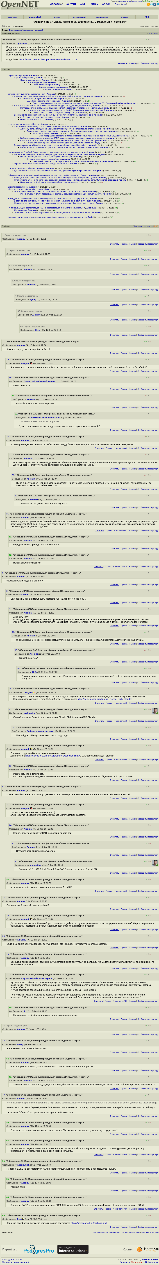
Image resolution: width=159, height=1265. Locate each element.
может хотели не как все (32, 119)
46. (11, 377)
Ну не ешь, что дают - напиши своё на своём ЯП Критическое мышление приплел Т (66, 110)
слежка (124, 17)
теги (124, 4)
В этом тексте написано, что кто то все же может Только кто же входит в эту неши (52, 201)
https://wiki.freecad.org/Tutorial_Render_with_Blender (104, 699)
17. (8, 745)
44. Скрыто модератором (32, 326)
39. (14, 475)
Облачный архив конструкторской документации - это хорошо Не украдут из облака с (48, 175)
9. (3, 786)
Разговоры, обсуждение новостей (26, 30)
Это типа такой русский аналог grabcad (26, 168)
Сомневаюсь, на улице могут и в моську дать (54, 112)
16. (16, 650)
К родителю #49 (120, 1154)
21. (8, 804)
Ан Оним (93, 175)
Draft (90, 217)
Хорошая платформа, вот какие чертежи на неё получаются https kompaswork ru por (47, 217)
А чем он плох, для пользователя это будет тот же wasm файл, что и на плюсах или (53, 96)
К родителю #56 (120, 1209)
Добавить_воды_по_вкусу (87, 143)
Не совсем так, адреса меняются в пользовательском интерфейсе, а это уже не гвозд (54, 203)
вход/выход (102, 17)
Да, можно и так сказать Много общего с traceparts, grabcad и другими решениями (53, 170)
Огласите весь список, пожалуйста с (44, 159)
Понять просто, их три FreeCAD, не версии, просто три (46, 157)
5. (3, 573)
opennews (22, 43)
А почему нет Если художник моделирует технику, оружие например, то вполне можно (61, 129)
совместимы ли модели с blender (23, 124)
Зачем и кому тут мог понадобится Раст (27, 94)
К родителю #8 (120, 703)
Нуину (57, 84)
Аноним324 (92, 208)
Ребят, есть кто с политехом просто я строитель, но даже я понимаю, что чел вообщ (59, 147)
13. (14, 632)
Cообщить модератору (147, 63)
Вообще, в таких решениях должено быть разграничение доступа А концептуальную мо (55, 177)
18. (4, 897)
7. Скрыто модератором (26, 296)
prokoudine (100, 140)
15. (11, 689)
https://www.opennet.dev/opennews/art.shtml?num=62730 (48, 59)
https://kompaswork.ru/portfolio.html (89, 1223)
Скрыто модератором (18, 75)
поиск (57, 17)
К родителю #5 (120, 760)
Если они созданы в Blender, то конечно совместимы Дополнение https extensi (50, 145)
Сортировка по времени (143, 226)
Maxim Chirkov (150, 1259)
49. (4, 1095)
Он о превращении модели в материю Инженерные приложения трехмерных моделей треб (82, 136)
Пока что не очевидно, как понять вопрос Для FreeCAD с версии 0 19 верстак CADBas (54, 154)
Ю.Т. (128, 136)
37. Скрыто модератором (30, 311)
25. (14, 843)
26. (4, 936)
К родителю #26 (120, 1001)
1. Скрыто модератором (14, 235)
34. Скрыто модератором (14, 1025)
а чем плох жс (27, 98)
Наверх (132, 244)
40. (16, 861)
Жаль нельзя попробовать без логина (25, 189)
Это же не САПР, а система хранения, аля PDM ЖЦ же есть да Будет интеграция (52, 212)
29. (8, 954)
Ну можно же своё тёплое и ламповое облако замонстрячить (49, 182)
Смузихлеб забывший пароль (50, 98)
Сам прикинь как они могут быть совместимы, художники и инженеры (47, 126)
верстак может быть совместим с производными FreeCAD (41, 163)
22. (11, 766)
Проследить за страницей (15, 1262)
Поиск (118, 4)
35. (8, 514)
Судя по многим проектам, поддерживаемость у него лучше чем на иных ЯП (68, 103)
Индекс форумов (129, 1232)
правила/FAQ (34, 17)
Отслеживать (152, 33)
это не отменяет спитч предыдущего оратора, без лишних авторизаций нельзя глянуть (61, 194)
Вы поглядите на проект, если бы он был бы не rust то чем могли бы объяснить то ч (53, 115)
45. (19, 668)
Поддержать (137, 1262)
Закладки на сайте (12, 1259)
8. (7, 591)
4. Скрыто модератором (21, 265)
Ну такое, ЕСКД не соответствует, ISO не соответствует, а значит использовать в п (46, 208)
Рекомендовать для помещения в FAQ (107, 1232)
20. (8, 915)
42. (4, 1040)
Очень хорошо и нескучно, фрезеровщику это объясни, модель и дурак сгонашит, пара (67, 131)
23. (8, 436)
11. (11, 609)
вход (129, 1)
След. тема (154, 1232)
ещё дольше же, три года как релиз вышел (40, 117)
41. (11, 709)
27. (11, 455)
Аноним (33, 75)
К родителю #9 (120, 891)
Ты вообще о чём (41, 133)
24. (11, 825)
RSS (147, 17)
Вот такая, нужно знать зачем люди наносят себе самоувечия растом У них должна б (60, 108)
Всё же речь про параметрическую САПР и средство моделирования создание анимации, (62, 138)
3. (3, 341)
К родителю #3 (120, 448)
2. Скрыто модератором (18, 250)
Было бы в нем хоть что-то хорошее (44, 101)
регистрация (137, 1)
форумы (12, 17)
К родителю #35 (120, 566)
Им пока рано (20, 210)
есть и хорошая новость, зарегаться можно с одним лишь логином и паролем (50, 191)
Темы (138, 1232)
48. (16, 496)
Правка (132, 63)
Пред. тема (145, 1232)
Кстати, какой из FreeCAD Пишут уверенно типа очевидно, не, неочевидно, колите (46, 152)
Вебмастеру (151, 1262)
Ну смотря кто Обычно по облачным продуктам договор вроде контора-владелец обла (54, 180)
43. (14, 727)
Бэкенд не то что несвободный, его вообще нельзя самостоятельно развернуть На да (48, 198)
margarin (98, 96)
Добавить (125, 1262)
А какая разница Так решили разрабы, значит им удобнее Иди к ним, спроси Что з (52, 105)
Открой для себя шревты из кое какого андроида (50, 143)
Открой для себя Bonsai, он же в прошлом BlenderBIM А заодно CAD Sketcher (57, 140)
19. (8, 359)
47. (8, 974)
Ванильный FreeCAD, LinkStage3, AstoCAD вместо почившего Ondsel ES (67, 161)
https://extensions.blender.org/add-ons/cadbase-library (52, 755)
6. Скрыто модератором (23, 281)
